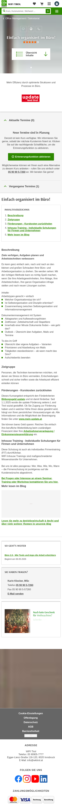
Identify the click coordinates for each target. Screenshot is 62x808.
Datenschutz (31, 722)
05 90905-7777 (36, 754)
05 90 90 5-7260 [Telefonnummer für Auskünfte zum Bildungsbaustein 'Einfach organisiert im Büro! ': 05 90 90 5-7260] (17, 172)
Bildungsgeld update (13, 399)
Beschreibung (15, 215)
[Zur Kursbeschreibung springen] (31, 54)
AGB (30, 726)
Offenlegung (31, 718)
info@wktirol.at (35, 760)
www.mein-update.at (30, 419)
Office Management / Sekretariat (22, 18)
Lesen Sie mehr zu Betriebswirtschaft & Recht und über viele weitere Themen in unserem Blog (30, 522)
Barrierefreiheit (30, 731)
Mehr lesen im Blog (18, 234)
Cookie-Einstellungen (31, 713)
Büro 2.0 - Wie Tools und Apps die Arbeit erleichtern (30, 555)
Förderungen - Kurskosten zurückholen (30, 223)
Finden (48, 11)
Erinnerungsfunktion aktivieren (31, 156)
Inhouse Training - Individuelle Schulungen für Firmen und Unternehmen (32, 229)
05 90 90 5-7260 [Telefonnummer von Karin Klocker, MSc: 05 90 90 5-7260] (24, 585)
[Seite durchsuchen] (26, 11)
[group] (31, 42)
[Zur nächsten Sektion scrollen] (31, 70)
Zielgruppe (14, 219)
